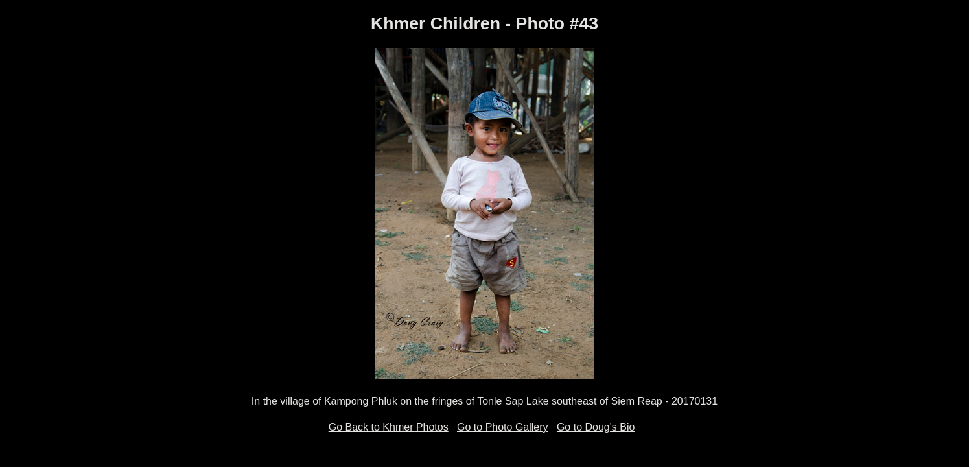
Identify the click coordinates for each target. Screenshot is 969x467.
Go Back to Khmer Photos (389, 427)
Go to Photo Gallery (502, 427)
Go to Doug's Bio (596, 427)
